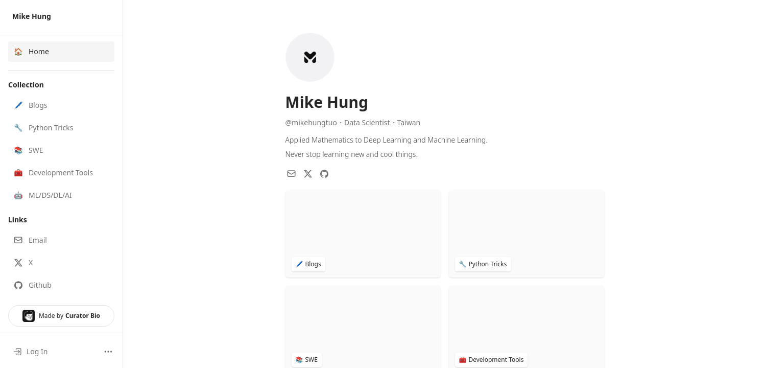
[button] (61, 105)
